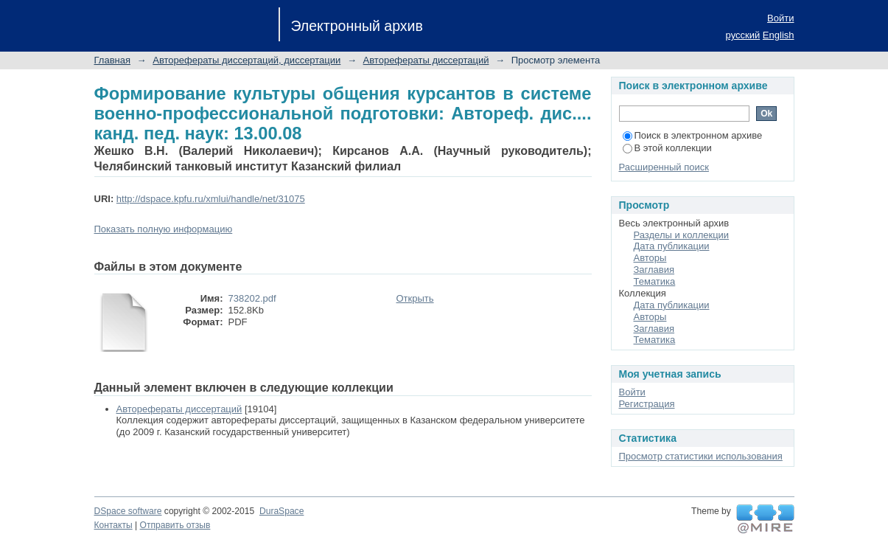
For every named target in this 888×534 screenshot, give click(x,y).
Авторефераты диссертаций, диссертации (246, 60)
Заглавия (654, 269)
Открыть (415, 298)
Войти (780, 18)
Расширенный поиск (664, 167)
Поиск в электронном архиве (693, 135)
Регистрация (647, 403)
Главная (112, 60)
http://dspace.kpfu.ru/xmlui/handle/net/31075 (210, 198)
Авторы (650, 257)
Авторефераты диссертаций (426, 60)
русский (743, 35)
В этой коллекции (667, 147)
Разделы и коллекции (682, 234)
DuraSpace (281, 511)
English (778, 35)
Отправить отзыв (175, 525)
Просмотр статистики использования (701, 456)
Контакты (113, 525)
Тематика (655, 281)
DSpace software (128, 511)
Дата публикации (672, 246)
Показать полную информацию (163, 229)
